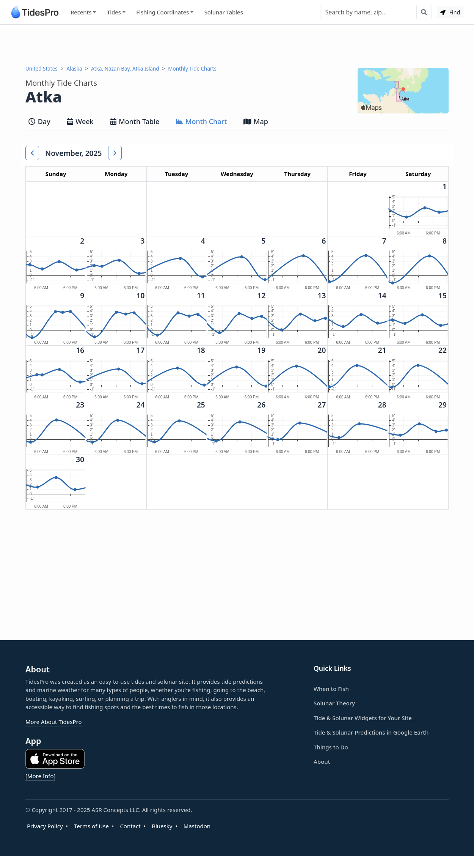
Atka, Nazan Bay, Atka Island (125, 68)
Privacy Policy (45, 826)
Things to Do (331, 747)
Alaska (74, 68)
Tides (114, 12)
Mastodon (197, 826)
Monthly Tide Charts (192, 68)
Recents (81, 12)
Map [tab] (255, 121)
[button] (32, 153)
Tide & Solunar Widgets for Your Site (363, 718)
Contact (130, 826)
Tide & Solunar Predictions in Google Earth (371, 732)
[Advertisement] (237, 45)
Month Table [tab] (135, 121)
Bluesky (162, 826)
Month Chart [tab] (201, 121)
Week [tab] (80, 121)
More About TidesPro (53, 721)
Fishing (162, 12)
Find (450, 12)
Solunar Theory (334, 703)
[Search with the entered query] (424, 12)
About (322, 761)
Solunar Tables (223, 12)
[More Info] (40, 776)
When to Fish (331, 688)
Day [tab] (39, 121)
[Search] (368, 12)
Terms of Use (91, 826)
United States (41, 68)
